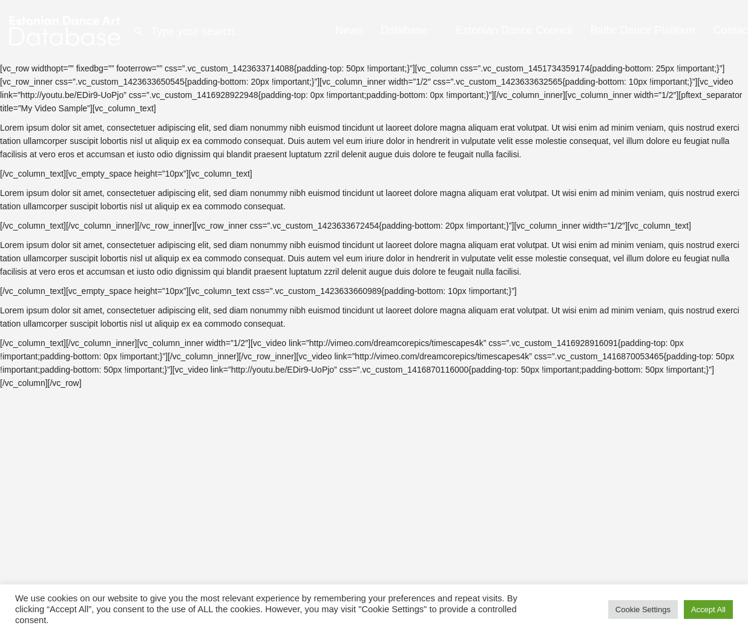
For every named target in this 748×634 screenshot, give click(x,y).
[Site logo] (66, 30)
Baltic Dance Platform (642, 30)
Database (404, 30)
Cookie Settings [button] (643, 609)
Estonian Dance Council (514, 30)
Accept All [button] (708, 609)
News (349, 30)
